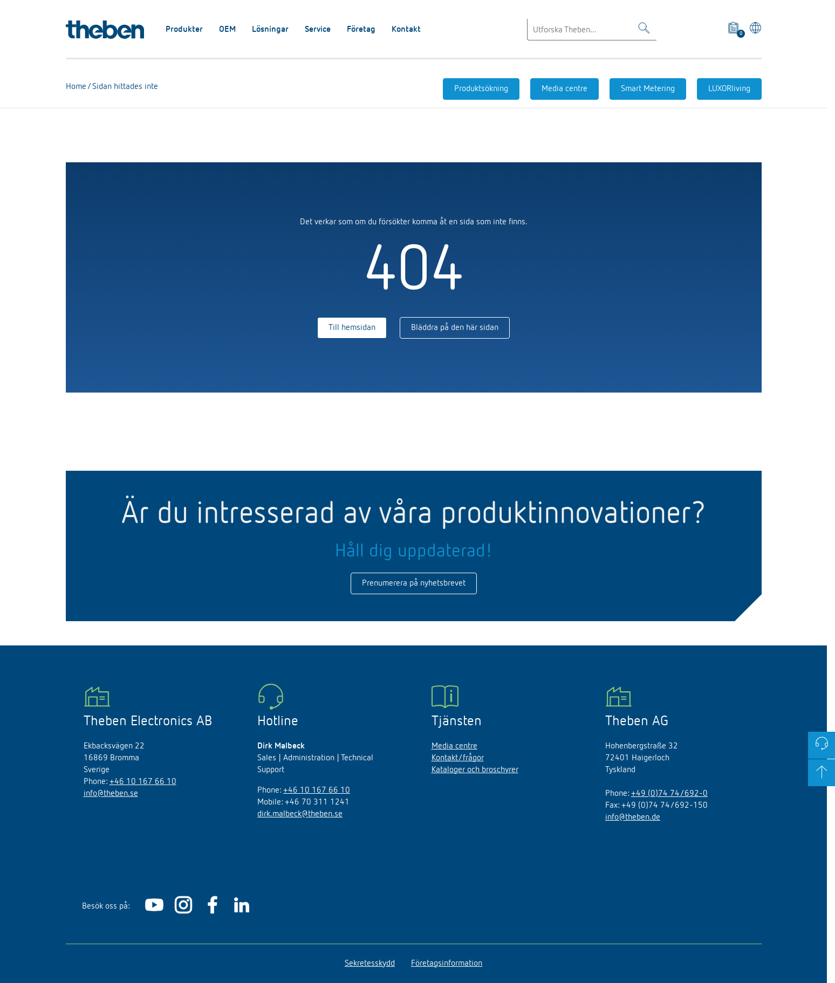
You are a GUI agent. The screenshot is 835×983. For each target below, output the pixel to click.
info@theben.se (111, 793)
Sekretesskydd (370, 963)
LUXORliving (729, 89)
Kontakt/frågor (458, 758)
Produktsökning (481, 89)
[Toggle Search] (644, 30)
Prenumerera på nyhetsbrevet (414, 583)
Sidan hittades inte (124, 87)
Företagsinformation (446, 963)
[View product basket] (734, 30)
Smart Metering (648, 89)
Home (76, 87)
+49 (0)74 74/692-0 (669, 793)
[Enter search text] (591, 29)
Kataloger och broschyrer (475, 770)
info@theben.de (632, 817)
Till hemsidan (351, 328)
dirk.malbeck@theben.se (300, 814)
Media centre (564, 89)
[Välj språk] (753, 30)
